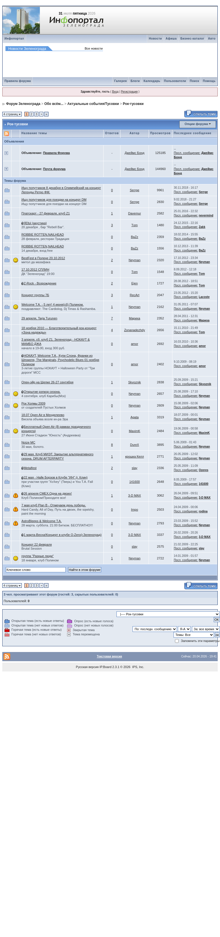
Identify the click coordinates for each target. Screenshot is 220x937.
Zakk (202, 227)
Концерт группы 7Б (35, 295)
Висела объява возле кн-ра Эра (45, 419)
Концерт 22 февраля (37, 544)
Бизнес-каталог (192, 38)
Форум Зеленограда (23, 104)
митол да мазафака (36, 262)
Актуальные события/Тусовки (93, 104)
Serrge (134, 190)
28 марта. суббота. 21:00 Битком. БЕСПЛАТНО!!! (57, 525)
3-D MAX (134, 495)
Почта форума (54, 169)
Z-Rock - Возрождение (40, 283)
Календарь (151, 81)
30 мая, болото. (33, 446)
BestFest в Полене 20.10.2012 (43, 258)
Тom (134, 225)
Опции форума (196, 124)
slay (134, 468)
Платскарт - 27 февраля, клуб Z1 (46, 213)
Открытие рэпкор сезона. (42, 391)
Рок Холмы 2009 (33, 403)
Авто (211, 38)
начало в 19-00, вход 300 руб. (43, 348)
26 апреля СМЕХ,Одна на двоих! (48, 493)
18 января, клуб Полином (40, 560)
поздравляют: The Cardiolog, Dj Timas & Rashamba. (59, 309)
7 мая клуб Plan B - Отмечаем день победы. (54, 505)
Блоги (135, 81)
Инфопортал (14, 38)
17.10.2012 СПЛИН (35, 269)
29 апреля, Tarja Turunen (39, 318)
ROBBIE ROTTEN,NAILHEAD (43, 234)
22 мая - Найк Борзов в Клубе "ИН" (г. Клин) (56, 477)
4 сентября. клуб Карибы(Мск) (44, 396)
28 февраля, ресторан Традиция (45, 239)
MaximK (134, 431)
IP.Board (105, 667)
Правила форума (18, 81)
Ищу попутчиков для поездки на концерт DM (54, 199)
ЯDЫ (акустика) (35, 223)
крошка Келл (134, 456)
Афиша (171, 38)
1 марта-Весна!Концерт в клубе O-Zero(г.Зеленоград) (63, 534)
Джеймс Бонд (135, 153)
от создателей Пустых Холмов (44, 407)
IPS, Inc (137, 667)
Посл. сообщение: (187, 153)
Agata (135, 417)
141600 (134, 481)
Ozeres (203, 470)
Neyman (135, 260)
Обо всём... (53, 104)
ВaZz (134, 237)
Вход (115, 91)
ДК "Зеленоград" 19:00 (38, 274)
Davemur (134, 213)
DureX (134, 444)
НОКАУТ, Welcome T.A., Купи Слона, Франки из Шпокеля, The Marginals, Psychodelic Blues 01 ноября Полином (60, 360)
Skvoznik (134, 382)
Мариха (134, 318)
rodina (203, 511)
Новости (155, 38)
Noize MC (28, 442)
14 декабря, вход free (37, 250)
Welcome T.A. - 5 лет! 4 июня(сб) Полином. (53, 304)
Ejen (134, 283)
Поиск (194, 81)
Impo (134, 509)
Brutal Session (32, 548)
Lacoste (204, 296)
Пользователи (175, 81)
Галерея (120, 81)
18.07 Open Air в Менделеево (43, 415)
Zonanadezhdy (134, 330)
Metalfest (30, 468)
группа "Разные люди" (38, 556)
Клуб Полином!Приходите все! (44, 497)
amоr (134, 343)
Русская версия (87, 667)
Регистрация (129, 91)
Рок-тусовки (133, 104)
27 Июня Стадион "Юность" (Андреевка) (51, 435)
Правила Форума (56, 153)
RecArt (134, 295)
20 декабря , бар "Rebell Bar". (43, 227)
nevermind (206, 215)
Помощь (209, 81)
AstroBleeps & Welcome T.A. (42, 521)
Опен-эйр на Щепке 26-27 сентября (47, 382)
